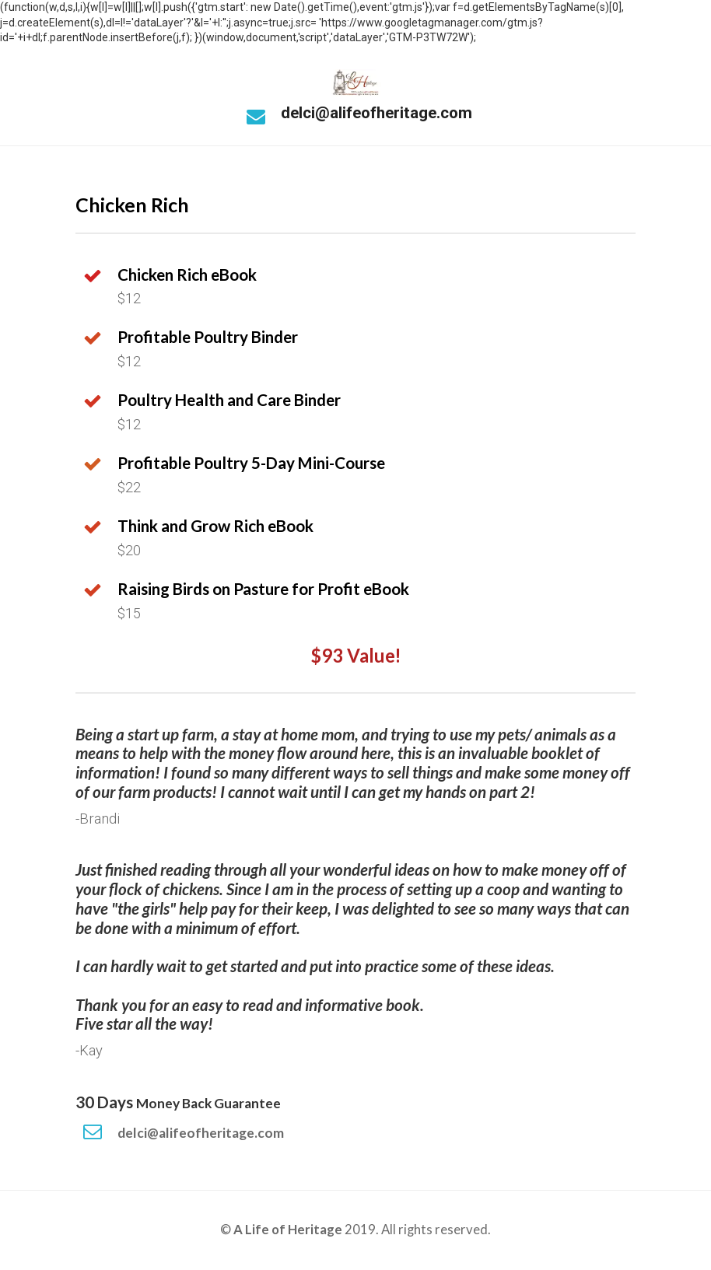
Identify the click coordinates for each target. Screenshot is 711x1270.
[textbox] (263, 613)
